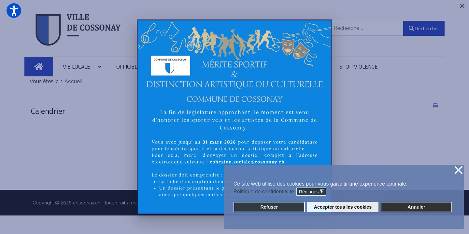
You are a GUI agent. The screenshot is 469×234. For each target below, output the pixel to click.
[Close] (462, 6)
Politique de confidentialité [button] (264, 191)
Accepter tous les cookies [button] (343, 207)
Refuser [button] (269, 207)
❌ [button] (458, 170)
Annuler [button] (416, 207)
